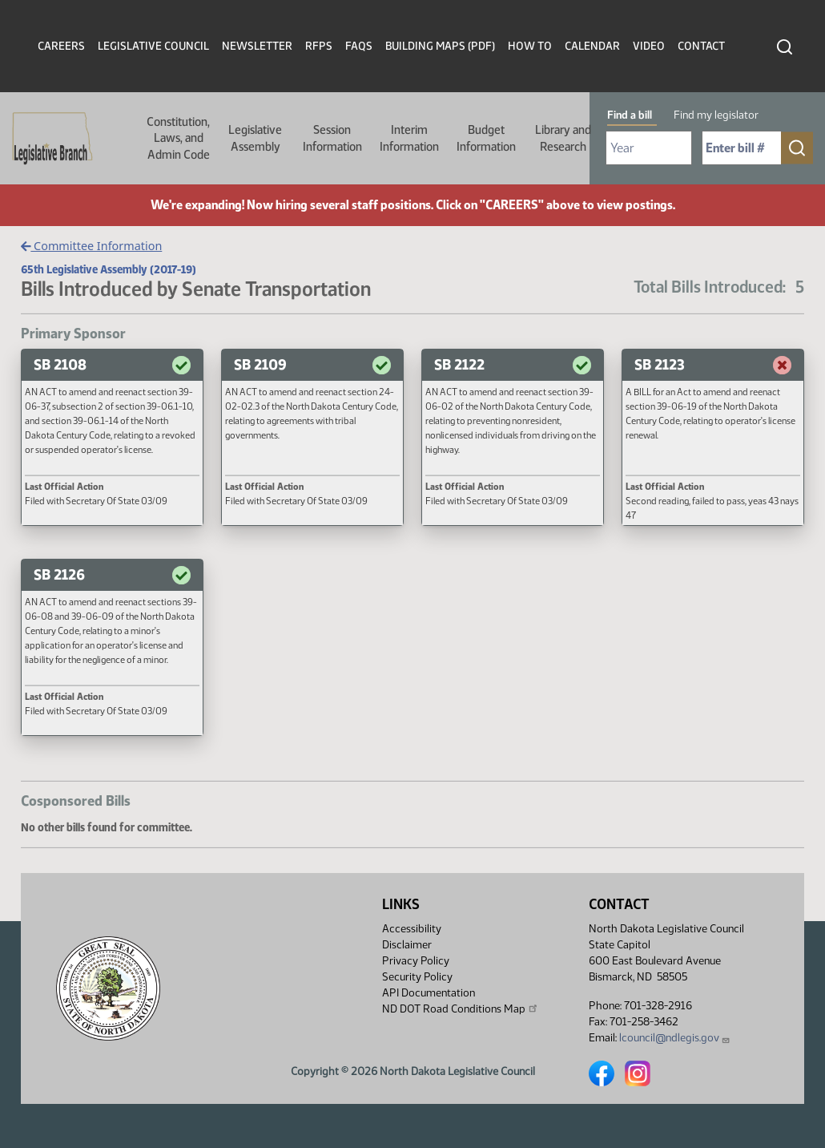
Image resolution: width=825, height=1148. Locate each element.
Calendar (592, 46)
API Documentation (428, 993)
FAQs (358, 46)
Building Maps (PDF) (440, 46)
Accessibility (411, 929)
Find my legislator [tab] (716, 115)
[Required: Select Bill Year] (649, 148)
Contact (701, 46)
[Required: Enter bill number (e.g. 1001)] (742, 148)
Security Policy (417, 977)
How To (530, 46)
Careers (61, 46)
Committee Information (92, 245)
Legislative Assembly (255, 138)
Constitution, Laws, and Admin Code (178, 138)
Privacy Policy (415, 961)
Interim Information (409, 138)
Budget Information (486, 138)
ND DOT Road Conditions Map (460, 1008)
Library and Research (563, 138)
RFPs (318, 46)
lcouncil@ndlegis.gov (674, 1038)
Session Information (332, 138)
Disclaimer (407, 945)
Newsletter (257, 46)
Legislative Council (153, 46)
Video (649, 46)
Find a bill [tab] (629, 115)
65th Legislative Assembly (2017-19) (108, 269)
